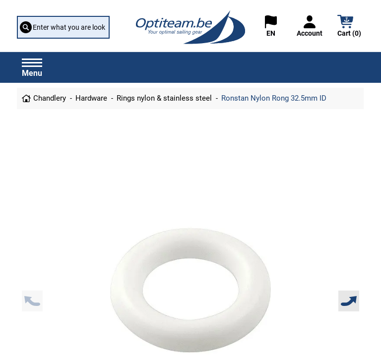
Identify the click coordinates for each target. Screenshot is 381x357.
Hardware (91, 98)
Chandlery (49, 98)
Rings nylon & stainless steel (164, 98)
